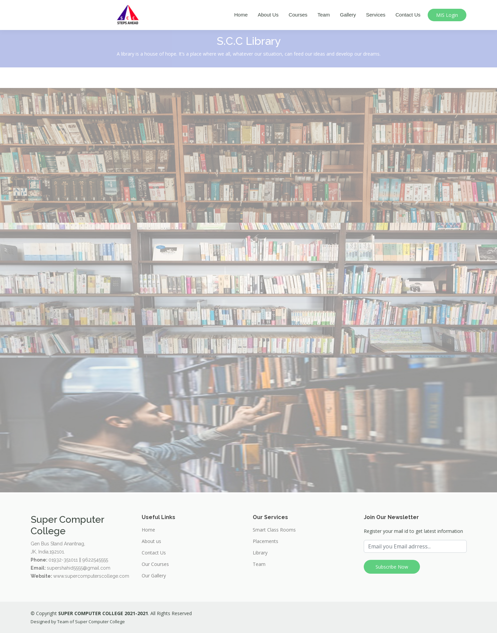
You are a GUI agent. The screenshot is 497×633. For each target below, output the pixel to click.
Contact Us (407, 15)
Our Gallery (154, 575)
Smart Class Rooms (274, 530)
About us (151, 541)
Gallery (348, 15)
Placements (265, 541)
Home (241, 15)
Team (324, 15)
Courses (298, 15)
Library (260, 552)
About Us (268, 15)
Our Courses (155, 564)
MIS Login (447, 15)
